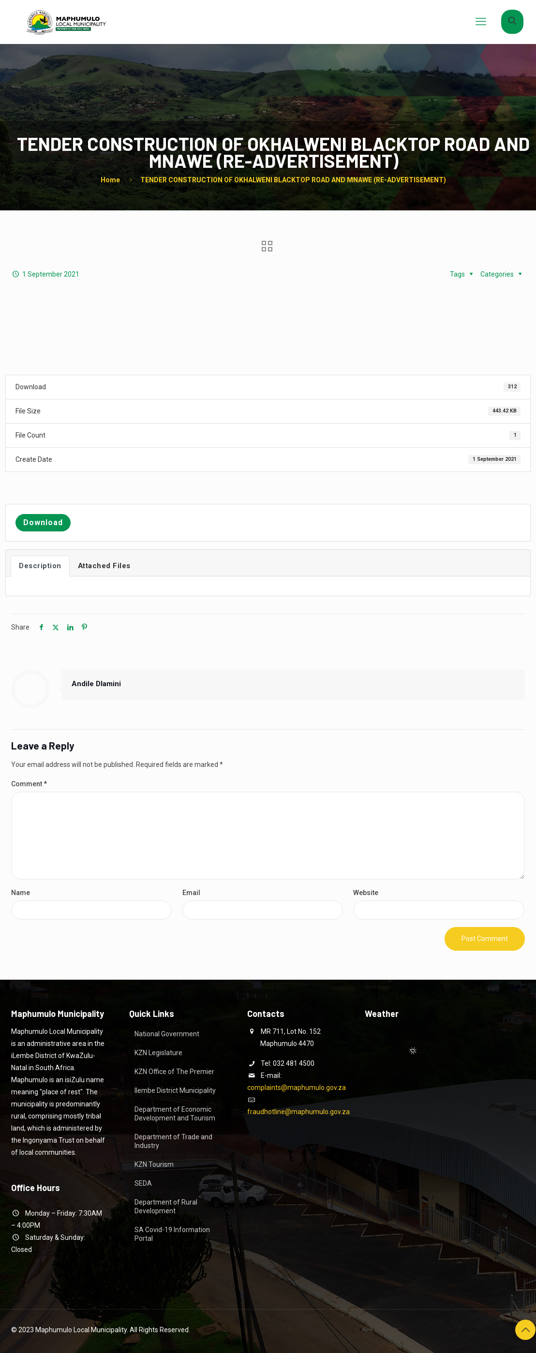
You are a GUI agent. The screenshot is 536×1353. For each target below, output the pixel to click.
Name (20, 893)
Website (365, 893)
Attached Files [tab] (104, 565)
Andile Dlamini (96, 683)
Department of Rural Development (165, 1206)
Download (43, 522)
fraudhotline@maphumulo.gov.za (298, 1112)
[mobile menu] (481, 22)
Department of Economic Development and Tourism (174, 1113)
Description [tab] (40, 565)
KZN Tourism (154, 1164)
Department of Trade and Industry (173, 1141)
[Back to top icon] (525, 1330)
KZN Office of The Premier (174, 1071)
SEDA (143, 1183)
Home (110, 180)
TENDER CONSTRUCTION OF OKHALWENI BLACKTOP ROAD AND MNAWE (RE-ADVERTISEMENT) (293, 180)
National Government (166, 1034)
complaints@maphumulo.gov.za (296, 1087)
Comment (29, 784)
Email (191, 893)
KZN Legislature (158, 1053)
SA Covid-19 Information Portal (172, 1234)
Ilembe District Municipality (175, 1090)
